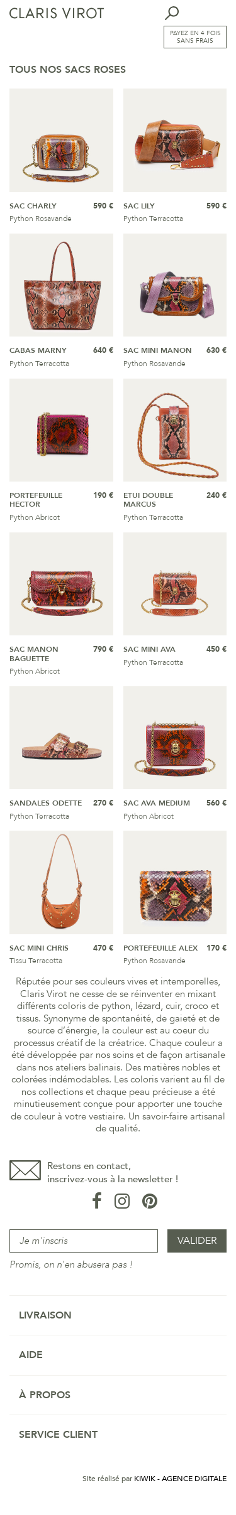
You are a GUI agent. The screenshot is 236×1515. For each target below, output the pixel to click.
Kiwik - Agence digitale (180, 1479)
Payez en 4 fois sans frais (195, 37)
